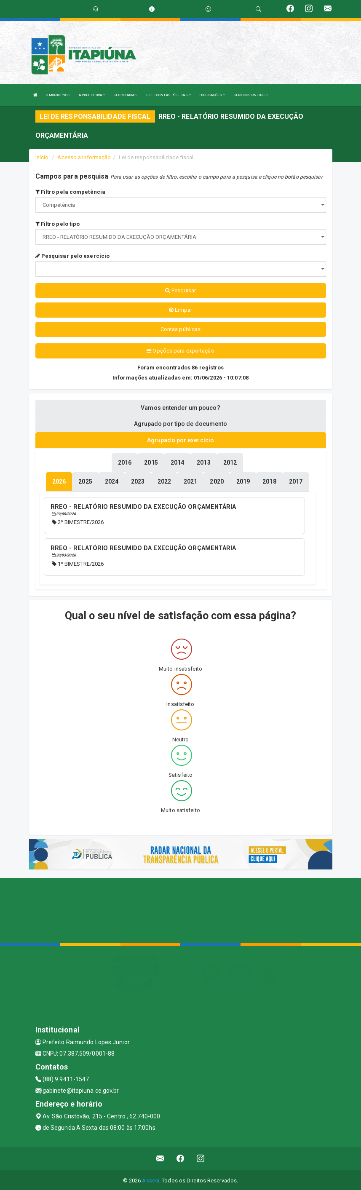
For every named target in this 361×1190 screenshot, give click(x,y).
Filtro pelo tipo (57, 224)
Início (42, 157)
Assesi (150, 1179)
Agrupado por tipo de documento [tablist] (180, 423)
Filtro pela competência (70, 192)
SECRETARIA (125, 95)
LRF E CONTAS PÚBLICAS (168, 95)
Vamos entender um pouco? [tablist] (180, 407)
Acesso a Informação (84, 157)
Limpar (180, 310)
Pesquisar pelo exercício (72, 256)
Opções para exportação (180, 351)
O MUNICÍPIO (58, 95)
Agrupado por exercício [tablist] (180, 440)
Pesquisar (180, 290)
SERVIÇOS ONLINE (250, 95)
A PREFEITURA (92, 95)
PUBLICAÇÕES (212, 95)
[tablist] (59, 481)
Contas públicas (180, 329)
